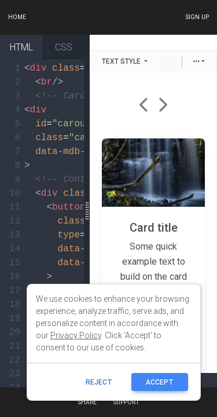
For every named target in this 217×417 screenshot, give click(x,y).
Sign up (197, 17)
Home (17, 17)
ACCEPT (160, 382)
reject (99, 382)
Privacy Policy (75, 335)
